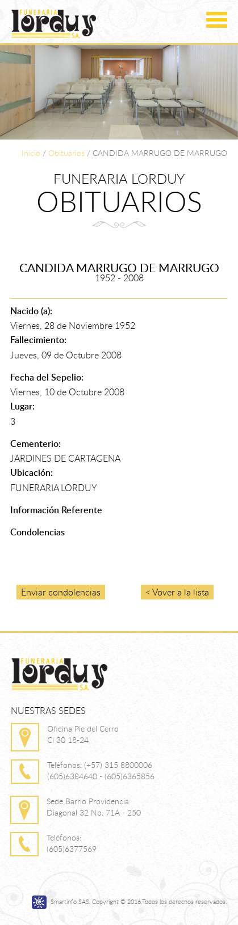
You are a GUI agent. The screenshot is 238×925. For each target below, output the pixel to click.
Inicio (31, 152)
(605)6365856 (130, 776)
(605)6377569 (72, 848)
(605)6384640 (72, 776)
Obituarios (66, 152)
